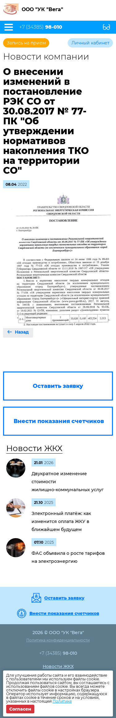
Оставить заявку (64, 598)
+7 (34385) (40, 27)
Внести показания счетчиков (64, 613)
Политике (62, 701)
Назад (22, 332)
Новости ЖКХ (34, 448)
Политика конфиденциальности (58, 640)
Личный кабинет (90, 43)
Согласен (20, 709)
